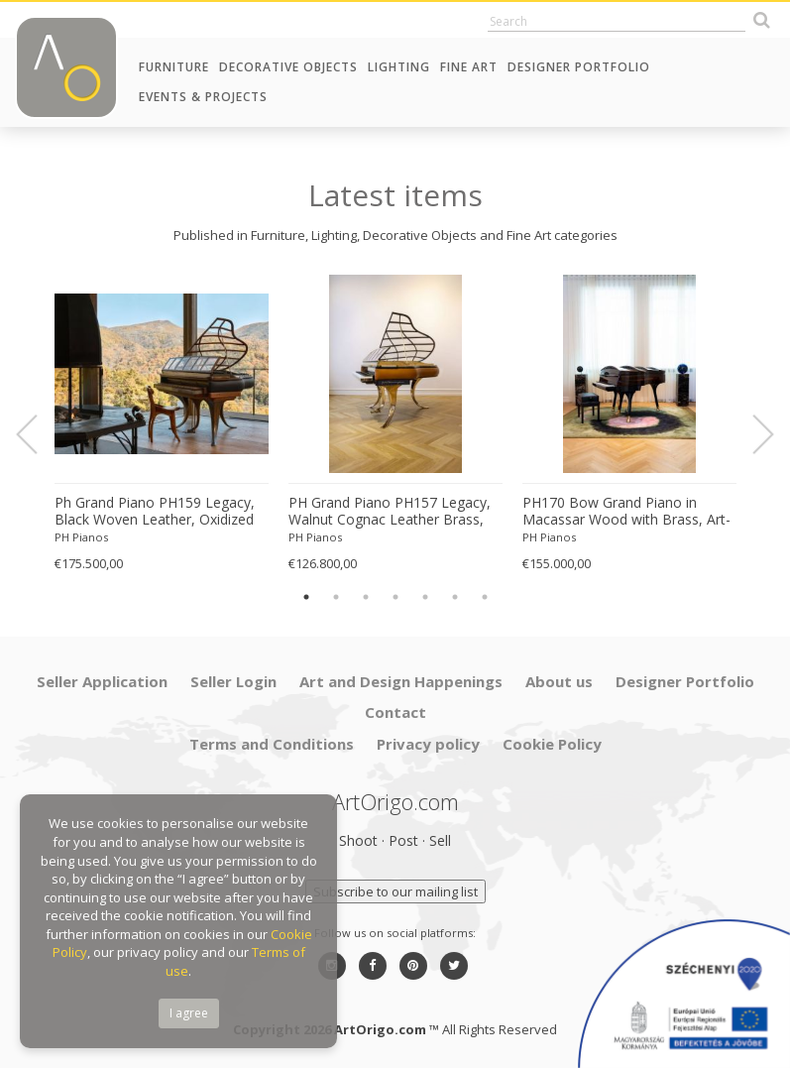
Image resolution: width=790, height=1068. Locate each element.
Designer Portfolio (579, 67)
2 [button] (336, 597)
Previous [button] (38, 434)
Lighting (399, 67)
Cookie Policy (552, 744)
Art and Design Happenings (401, 681)
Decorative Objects (288, 67)
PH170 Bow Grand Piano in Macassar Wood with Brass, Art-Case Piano (626, 512)
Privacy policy (428, 744)
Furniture (174, 67)
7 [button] (485, 597)
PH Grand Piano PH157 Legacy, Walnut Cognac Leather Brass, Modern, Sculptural (389, 512)
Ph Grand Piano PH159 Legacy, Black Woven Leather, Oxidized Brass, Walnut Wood (155, 512)
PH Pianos (81, 537)
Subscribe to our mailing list (395, 891)
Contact (395, 712)
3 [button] (366, 597)
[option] (162, 424)
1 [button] (306, 597)
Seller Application (102, 681)
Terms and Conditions (271, 744)
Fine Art (469, 67)
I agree (188, 1013)
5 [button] (425, 597)
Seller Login (233, 681)
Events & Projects (203, 96)
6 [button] (455, 597)
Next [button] (751, 434)
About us (559, 681)
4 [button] (395, 597)
